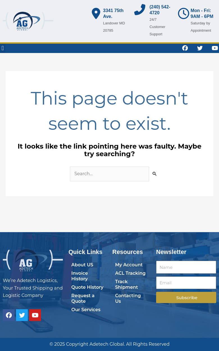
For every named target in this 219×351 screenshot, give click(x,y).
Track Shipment (126, 284)
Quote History (87, 287)
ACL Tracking (130, 273)
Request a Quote (83, 298)
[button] (2, 48)
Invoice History (79, 276)
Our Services (86, 309)
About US (82, 264)
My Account (129, 264)
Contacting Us (128, 298)
